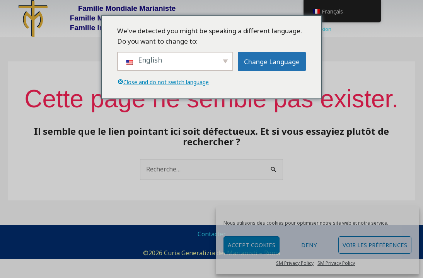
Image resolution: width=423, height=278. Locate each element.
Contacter (212, 234)
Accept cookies (251, 245)
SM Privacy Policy (295, 263)
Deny (309, 245)
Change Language (272, 61)
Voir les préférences (375, 245)
